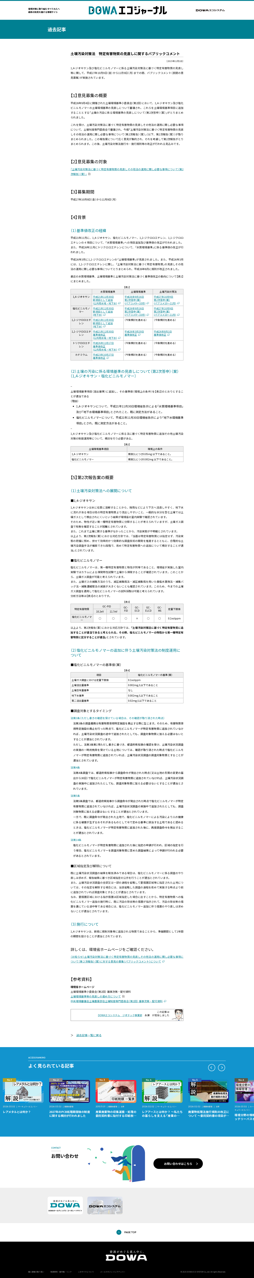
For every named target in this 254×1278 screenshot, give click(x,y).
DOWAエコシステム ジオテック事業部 (120, 1015)
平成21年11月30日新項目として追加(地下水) (103, 311)
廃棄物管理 (68, 1106)
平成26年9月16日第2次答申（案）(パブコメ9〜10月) (135, 300)
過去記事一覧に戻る (89, 1035)
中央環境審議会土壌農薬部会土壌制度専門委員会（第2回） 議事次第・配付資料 (117, 1001)
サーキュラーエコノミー (27, 1106)
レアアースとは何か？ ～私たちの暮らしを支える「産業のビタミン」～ (162, 1116)
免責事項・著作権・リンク (61, 1271)
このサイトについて (86, 1271)
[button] (211, 1067)
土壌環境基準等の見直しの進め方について (96, 996)
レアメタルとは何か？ (17, 1112)
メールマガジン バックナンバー (112, 1271)
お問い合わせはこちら (178, 1163)
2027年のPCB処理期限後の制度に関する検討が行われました (69, 1114)
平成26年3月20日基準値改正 (134, 333)
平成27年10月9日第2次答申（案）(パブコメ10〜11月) (165, 300)
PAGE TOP (130, 1232)
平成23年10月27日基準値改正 (103, 356)
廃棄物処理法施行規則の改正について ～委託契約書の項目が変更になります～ (208, 1116)
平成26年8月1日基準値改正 (163, 333)
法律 (122, 1106)
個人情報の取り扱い (36, 1271)
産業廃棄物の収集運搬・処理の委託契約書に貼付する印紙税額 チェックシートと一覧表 (117, 1116)
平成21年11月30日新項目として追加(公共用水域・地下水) (105, 300)
